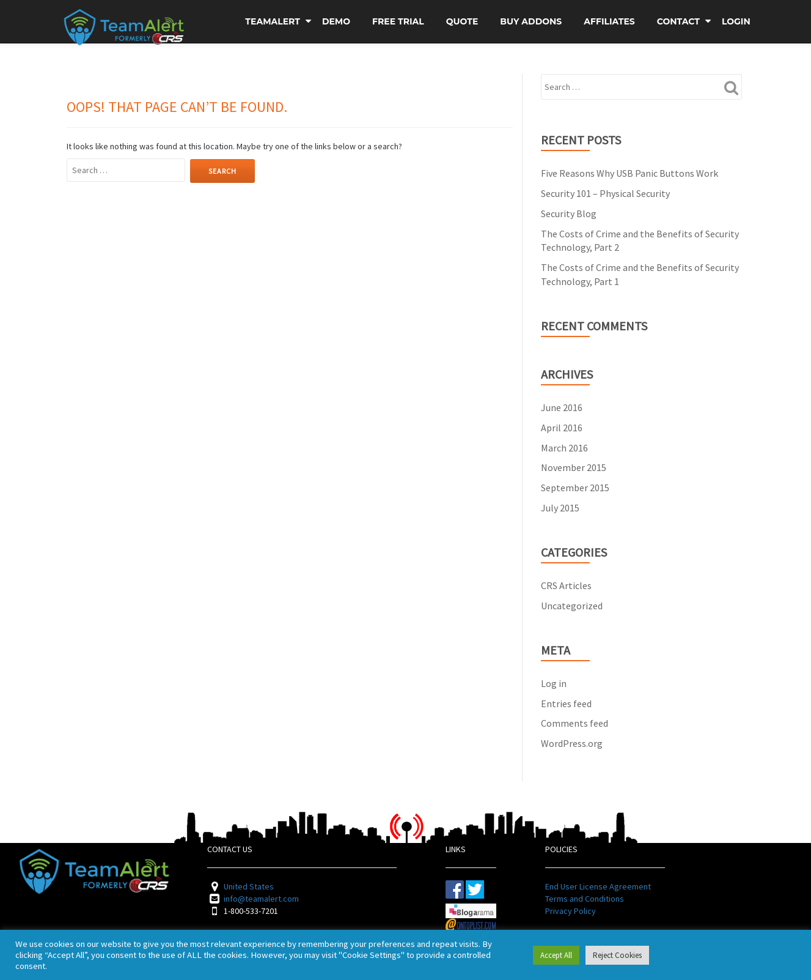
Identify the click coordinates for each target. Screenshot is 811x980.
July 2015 (560, 508)
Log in (554, 683)
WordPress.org (572, 743)
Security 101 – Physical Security (605, 193)
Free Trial (398, 21)
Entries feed (566, 703)
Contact (678, 21)
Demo (336, 21)
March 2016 (564, 448)
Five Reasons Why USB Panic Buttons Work (629, 173)
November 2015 (573, 467)
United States (249, 886)
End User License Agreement (598, 886)
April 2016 (561, 427)
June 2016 (561, 407)
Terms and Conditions (584, 898)
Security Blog (568, 213)
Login (736, 21)
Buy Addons (531, 21)
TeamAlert (272, 21)
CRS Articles (566, 585)
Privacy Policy (570, 910)
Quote (462, 21)
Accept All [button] (556, 955)
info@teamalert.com (261, 898)
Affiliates (609, 21)
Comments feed (574, 723)
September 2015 (575, 487)
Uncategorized (572, 606)
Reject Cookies (617, 955)
